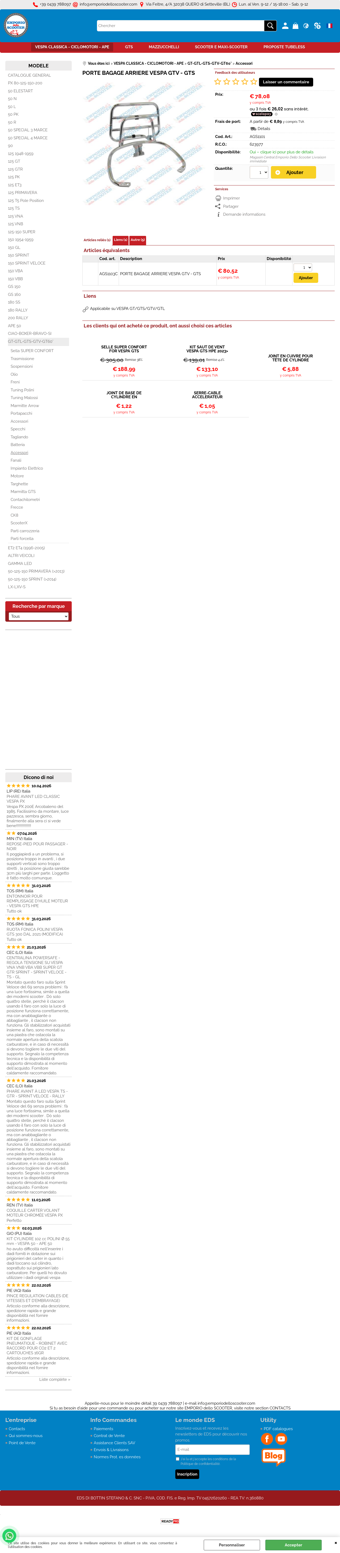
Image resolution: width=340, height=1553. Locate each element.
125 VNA (15, 216)
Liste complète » (54, 1379)
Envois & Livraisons (111, 1449)
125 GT (14, 161)
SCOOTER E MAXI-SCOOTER (221, 47)
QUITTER (335, 1542)
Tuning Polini (22, 390)
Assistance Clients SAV (114, 1442)
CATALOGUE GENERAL (29, 75)
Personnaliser (232, 1545)
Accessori (19, 421)
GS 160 (14, 294)
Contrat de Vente (109, 1435)
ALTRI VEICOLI (21, 555)
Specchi (18, 429)
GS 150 (14, 286)
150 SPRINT (18, 255)
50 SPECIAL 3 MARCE (28, 130)
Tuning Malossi (24, 397)
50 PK (13, 114)
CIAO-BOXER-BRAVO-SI (30, 333)
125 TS (14, 208)
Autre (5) (138, 240)
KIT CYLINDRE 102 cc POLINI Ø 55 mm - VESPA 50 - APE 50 (38, 1241)
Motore (17, 476)
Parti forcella (22, 538)
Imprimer (231, 198)
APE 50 (14, 325)
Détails (264, 128)
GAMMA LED (20, 563)
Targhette (19, 484)
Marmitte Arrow (25, 405)
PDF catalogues (278, 1428)
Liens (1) (120, 240)
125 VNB (15, 224)
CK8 (14, 515)
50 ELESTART (20, 91)
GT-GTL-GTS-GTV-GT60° (30, 341)
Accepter (293, 1545)
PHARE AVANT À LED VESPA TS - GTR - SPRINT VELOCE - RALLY (37, 1093)
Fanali (16, 460)
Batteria (18, 444)
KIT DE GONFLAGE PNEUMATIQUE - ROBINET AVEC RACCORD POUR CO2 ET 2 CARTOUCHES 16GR (37, 1345)
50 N (12, 98)
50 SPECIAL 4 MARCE (28, 138)
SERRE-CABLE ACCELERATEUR (207, 395)
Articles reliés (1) (97, 240)
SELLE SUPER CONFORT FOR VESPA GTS (124, 349)
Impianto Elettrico (27, 468)
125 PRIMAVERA (22, 192)
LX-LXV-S (17, 587)
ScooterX (19, 523)
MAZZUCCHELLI (164, 47)
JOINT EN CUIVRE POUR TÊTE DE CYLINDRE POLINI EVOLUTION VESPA (290, 358)
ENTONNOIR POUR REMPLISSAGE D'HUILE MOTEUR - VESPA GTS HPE (37, 901)
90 (10, 145)
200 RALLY (18, 317)
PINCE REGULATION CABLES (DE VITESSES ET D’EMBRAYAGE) (37, 1298)
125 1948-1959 (20, 153)
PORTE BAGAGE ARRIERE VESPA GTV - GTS (160, 273)
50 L (12, 106)
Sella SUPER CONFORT (32, 350)
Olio (14, 374)
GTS (129, 47)
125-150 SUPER (21, 232)
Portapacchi (21, 413)
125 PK (14, 177)
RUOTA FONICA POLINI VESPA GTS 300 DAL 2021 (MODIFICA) (35, 932)
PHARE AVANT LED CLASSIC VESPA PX (33, 799)
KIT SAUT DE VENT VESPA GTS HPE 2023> (207, 349)
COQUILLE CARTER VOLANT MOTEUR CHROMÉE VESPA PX (35, 1213)
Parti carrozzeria (25, 531)
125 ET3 (15, 185)
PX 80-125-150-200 (25, 83)
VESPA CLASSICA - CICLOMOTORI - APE (72, 47)
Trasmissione (22, 358)
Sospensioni (22, 366)
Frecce (17, 507)
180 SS (14, 302)
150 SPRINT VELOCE (26, 263)
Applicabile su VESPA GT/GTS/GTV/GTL (127, 308)
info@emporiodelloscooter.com (226, 1403)
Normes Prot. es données (117, 1457)
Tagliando (19, 437)
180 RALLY (18, 310)
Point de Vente (22, 1442)
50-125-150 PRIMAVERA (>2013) (36, 571)
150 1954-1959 (20, 239)
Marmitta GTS (23, 491)
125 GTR (15, 169)
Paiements (103, 1428)
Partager (231, 206)
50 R (12, 122)
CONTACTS (280, 1408)
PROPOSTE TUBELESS (284, 47)
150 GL (14, 247)
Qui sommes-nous (25, 1435)
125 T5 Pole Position (26, 200)
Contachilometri (25, 499)
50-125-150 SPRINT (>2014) (32, 579)
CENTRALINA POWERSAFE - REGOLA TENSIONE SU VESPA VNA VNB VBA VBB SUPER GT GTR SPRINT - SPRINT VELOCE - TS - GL (36, 967)
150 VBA (15, 271)
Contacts (17, 1428)
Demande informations (244, 214)
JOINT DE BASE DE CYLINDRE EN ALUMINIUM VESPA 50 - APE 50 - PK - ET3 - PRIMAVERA (124, 395)
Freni (15, 382)
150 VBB (15, 278)
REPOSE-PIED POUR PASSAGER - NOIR (37, 846)
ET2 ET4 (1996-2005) (26, 548)
